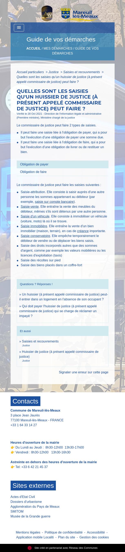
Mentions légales (28, 532)
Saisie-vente (30, 206)
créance (83, 231)
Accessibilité (96, 532)
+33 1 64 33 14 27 (24, 425)
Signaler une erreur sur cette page (83, 372)
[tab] (62, 164)
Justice (54, 72)
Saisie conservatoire (35, 236)
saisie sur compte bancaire (54, 201)
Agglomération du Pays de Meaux (35, 506)
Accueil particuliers (31, 72)
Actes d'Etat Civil (23, 497)
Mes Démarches (58, 48)
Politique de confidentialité (64, 532)
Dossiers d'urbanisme (26, 501)
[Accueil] (59, 11)
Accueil (33, 48)
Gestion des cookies (94, 537)
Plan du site (66, 537)
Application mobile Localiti (35, 537)
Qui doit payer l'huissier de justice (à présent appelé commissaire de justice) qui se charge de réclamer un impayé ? (58, 311)
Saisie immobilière (34, 226)
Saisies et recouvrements (82, 72)
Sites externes (33, 485)
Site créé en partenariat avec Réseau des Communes (62, 547)
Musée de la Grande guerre (31, 516)
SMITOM (17, 511)
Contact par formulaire (29, 431)
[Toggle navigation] (19, 28)
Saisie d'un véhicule (35, 216)
